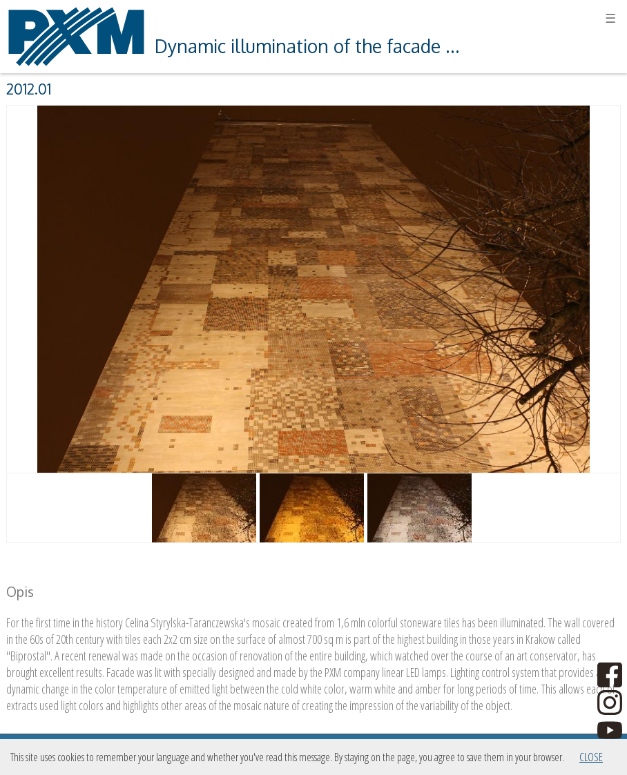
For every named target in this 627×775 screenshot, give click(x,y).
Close (591, 757)
